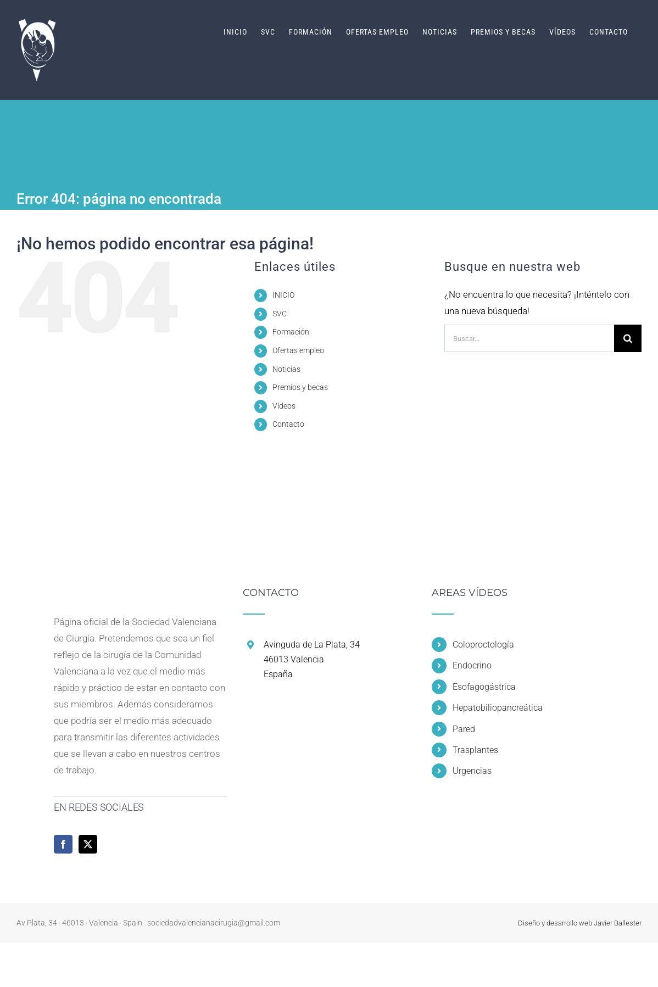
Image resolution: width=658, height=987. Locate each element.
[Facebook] (63, 844)
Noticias (286, 369)
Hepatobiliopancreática (498, 707)
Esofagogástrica (484, 687)
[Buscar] (628, 338)
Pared (464, 729)
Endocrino (472, 665)
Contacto (288, 424)
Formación (290, 331)
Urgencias (472, 771)
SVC (279, 313)
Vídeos (283, 406)
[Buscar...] (529, 338)
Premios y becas (300, 387)
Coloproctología (483, 644)
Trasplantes (475, 750)
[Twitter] (88, 844)
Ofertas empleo (298, 350)
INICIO (283, 295)
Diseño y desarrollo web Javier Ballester (580, 923)
